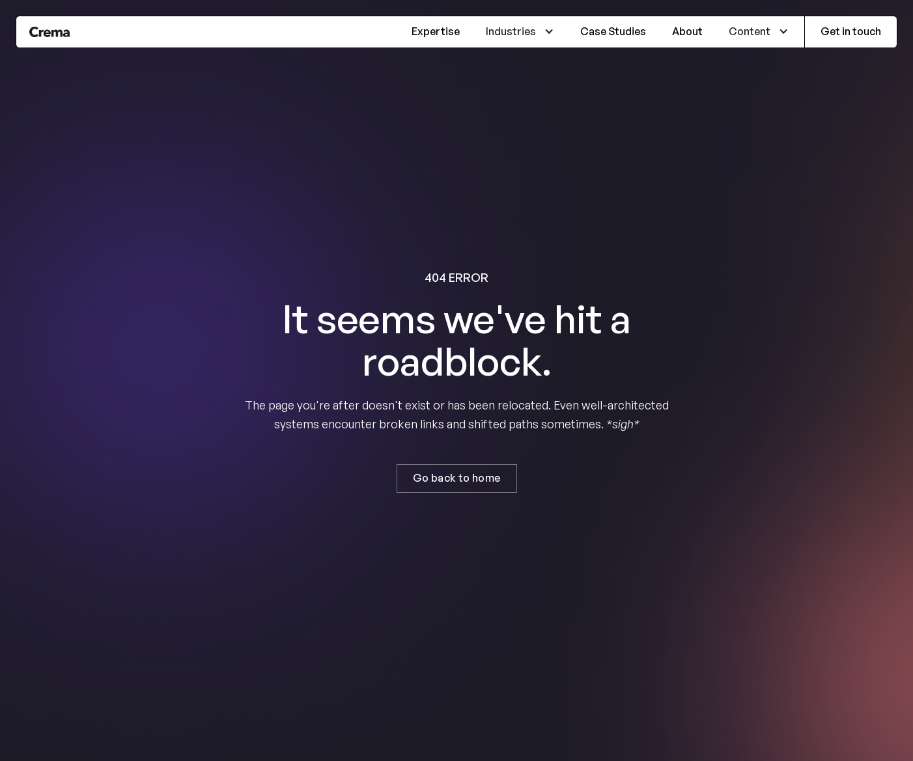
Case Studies (613, 31)
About (687, 31)
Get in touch (851, 31)
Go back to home (457, 477)
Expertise (436, 31)
